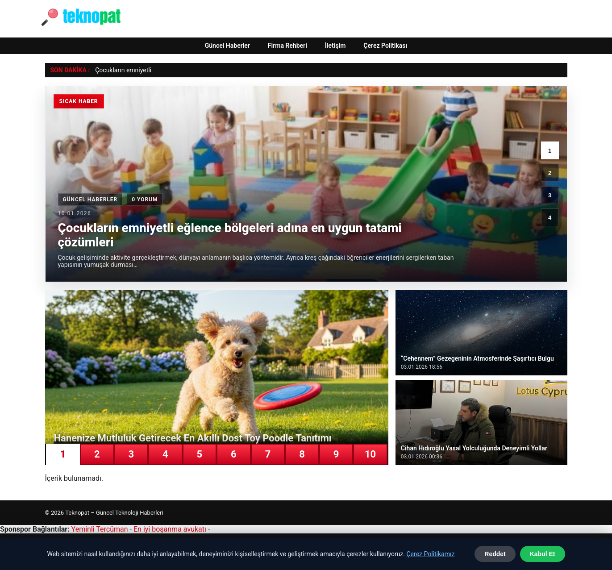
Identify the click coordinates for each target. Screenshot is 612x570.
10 (370, 454)
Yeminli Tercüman (99, 529)
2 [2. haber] (549, 173)
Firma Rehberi (287, 45)
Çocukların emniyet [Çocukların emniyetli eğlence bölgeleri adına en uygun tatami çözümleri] (121, 70)
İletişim (335, 45)
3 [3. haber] (549, 195)
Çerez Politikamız (430, 554)
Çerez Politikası (385, 45)
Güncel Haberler (227, 45)
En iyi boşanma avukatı (169, 529)
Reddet (494, 554)
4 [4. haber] (549, 217)
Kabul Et (542, 554)
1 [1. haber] (549, 150)
